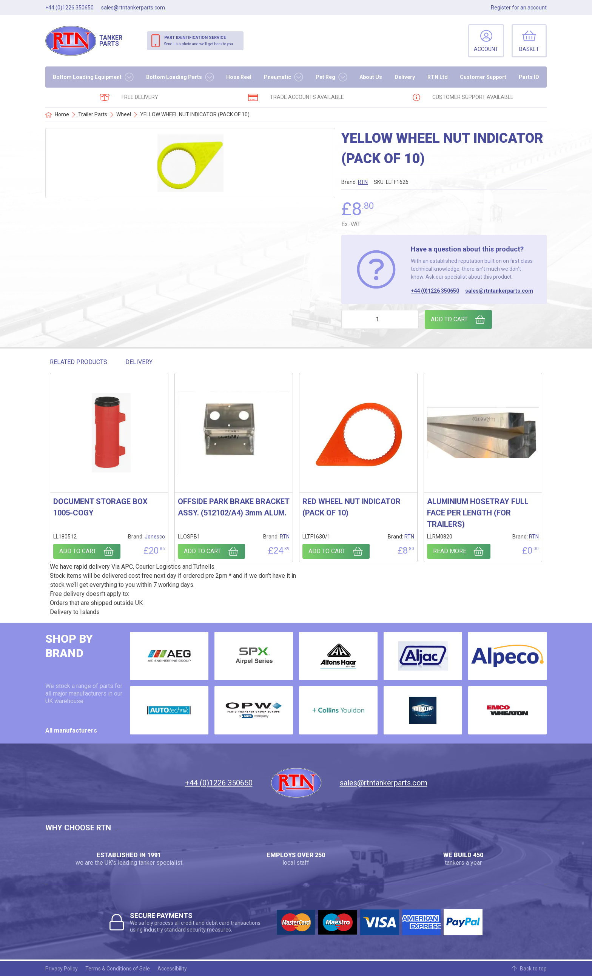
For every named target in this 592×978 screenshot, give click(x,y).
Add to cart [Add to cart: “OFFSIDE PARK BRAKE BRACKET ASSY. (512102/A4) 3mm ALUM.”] (202, 551)
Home (62, 114)
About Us (370, 77)
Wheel (123, 114)
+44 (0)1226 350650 (435, 291)
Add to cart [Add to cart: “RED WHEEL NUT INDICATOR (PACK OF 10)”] (326, 551)
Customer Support (483, 77)
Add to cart (449, 319)
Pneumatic (277, 77)
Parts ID (529, 77)
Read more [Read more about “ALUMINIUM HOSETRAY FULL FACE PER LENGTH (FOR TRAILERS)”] (449, 551)
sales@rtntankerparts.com (499, 291)
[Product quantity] (380, 319)
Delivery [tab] (139, 362)
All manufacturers (71, 730)
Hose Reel (238, 77)
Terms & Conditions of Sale (117, 969)
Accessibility (172, 969)
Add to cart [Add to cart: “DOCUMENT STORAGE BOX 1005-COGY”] (77, 551)
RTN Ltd (437, 77)
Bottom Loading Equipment (87, 77)
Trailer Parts (92, 114)
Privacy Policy (61, 969)
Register (519, 8)
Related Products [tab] (78, 362)
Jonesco (155, 537)
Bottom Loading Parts (174, 77)
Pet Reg (325, 77)
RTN (363, 182)
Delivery (405, 77)
